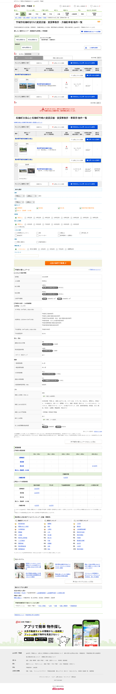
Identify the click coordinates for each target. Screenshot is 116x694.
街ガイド (66, 671)
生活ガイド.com (98, 431)
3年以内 (38, 217)
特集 (27, 671)
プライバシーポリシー (44, 677)
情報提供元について (19, 614)
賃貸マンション (53, 660)
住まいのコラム (73, 671)
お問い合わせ (59, 677)
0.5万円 (37, 505)
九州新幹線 (21, 529)
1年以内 (29, 217)
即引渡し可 (85, 233)
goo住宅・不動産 (17, 653)
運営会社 (74, 677)
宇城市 (79, 537)
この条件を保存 (93, 47)
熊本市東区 (80, 535)
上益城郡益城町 (81, 529)
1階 (40, 233)
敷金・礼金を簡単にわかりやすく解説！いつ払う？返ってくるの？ (92, 566)
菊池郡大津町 (81, 540)
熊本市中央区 (81, 532)
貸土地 (62, 208)
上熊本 (49, 529)
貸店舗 (41, 208)
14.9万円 (36, 493)
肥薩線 (20, 532)
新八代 (49, 537)
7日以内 (61, 249)
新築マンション (30, 664)
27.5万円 (94, 466)
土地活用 (35, 667)
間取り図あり (18, 597)
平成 (49, 540)
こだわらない (22, 249)
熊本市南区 (80, 549)
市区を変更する (20, 39)
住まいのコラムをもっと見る (83, 581)
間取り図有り (21, 242)
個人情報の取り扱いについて (33, 657)
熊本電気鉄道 (22, 546)
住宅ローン (72, 664)
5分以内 (38, 224)
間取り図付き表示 (58, 58)
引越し (31, 671)
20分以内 (76, 224)
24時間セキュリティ (23, 233)
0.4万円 (66, 477)
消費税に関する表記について (49, 657)
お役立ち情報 (16, 671)
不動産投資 (73, 605)
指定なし (20, 217)
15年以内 (66, 217)
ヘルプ (53, 677)
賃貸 (55, 605)
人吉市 (79, 546)
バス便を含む (21, 227)
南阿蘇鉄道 (21, 549)
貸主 (40, 196)
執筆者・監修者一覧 (83, 671)
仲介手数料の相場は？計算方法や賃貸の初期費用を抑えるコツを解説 (33, 575)
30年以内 (95, 217)
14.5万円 (36, 488)
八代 (49, 532)
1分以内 (29, 224)
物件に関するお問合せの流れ (71, 653)
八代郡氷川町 (61, 593)
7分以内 (47, 224)
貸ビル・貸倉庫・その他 (24, 210)
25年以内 (86, 217)
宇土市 (23, 593)
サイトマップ (67, 677)
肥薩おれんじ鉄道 (23, 526)
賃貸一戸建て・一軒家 (42, 660)
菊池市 (79, 526)
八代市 (79, 523)
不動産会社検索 (51, 671)
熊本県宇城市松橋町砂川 (23, 74)
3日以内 (52, 249)
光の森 (49, 535)
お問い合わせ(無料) (93, 75)
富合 (49, 549)
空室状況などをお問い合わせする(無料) (83, 63)
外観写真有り (42, 242)
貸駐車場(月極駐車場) (88, 208)
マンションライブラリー (40, 671)
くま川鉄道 (21, 540)
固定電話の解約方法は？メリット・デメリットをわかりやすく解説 (63, 566)
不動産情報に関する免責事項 (32, 614)
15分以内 (66, 224)
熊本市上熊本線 (22, 537)
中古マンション (39, 664)
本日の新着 (33, 249)
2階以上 (62, 233)
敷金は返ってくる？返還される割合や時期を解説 (63, 575)
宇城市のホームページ (95, 269)
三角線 (20, 535)
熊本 (49, 526)
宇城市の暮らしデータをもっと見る (83, 442)
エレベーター (42, 235)
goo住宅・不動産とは (31, 653)
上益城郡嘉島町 (41, 593)
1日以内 (43, 249)
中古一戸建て (42, 605)
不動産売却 (29, 667)
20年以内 (76, 217)
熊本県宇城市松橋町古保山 (23, 138)
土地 (50, 605)
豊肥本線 (20, 543)
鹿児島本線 (21, 523)
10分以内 (57, 224)
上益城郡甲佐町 (51, 593)
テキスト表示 (28, 58)
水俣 (49, 546)
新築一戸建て (47, 664)
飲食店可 (19, 235)
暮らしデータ (59, 671)
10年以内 (57, 217)
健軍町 (49, 523)
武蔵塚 (49, 543)
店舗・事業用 (63, 605)
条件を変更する (26, 47)
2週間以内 (71, 249)
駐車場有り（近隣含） (66, 235)
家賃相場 (65, 660)
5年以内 (47, 217)
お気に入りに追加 (58, 63)
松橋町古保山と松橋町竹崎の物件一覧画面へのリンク (28, 122)
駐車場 (60, 660)
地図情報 (91, 671)
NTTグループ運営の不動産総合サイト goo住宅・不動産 (28, 1)
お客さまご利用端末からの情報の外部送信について (50, 653)
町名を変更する (32, 39)
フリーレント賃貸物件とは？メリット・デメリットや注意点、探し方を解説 (92, 575)
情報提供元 (82, 653)
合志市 (79, 543)
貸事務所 (19, 208)
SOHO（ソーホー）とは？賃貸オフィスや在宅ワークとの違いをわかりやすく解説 (33, 566)
